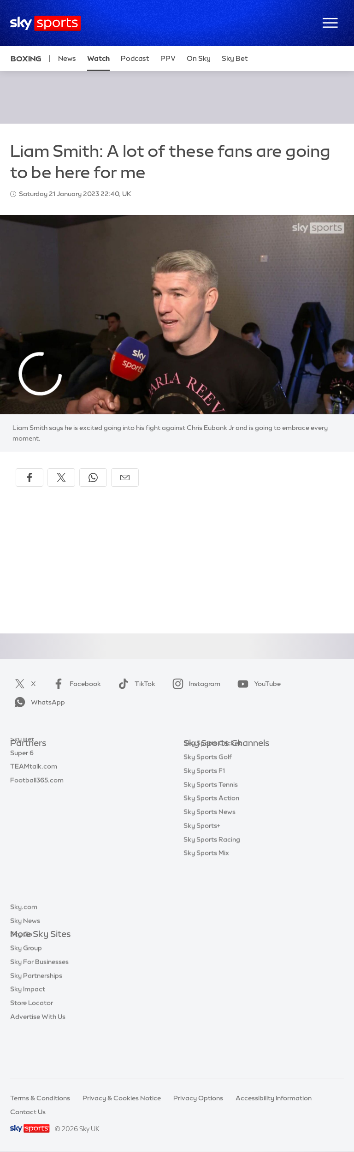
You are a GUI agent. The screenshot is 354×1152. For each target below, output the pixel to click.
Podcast (135, 58)
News (67, 58)
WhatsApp (38, 702)
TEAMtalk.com (33, 785)
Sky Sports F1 (204, 826)
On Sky (199, 58)
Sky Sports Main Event (217, 757)
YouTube (257, 684)
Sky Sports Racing (211, 895)
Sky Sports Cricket (212, 798)
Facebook (75, 684)
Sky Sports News (209, 867)
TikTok (134, 684)
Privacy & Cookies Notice (122, 1098)
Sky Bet (22, 757)
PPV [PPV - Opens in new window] (168, 58)
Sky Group (26, 989)
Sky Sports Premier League (224, 771)
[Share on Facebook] (29, 477)
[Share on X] (61, 477)
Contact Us (28, 1112)
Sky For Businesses (39, 1003)
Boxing (26, 58)
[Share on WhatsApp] (93, 477)
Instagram (194, 684)
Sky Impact (27, 1030)
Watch (98, 58)
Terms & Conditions (40, 1098)
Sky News (25, 962)
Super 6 (22, 771)
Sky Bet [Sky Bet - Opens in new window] (235, 58)
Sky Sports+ (201, 881)
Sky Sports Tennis (210, 840)
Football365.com (37, 798)
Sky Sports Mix (206, 908)
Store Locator (31, 1044)
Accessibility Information (274, 1098)
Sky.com (23, 948)
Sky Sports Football (214, 785)
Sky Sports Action (211, 853)
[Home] (45, 23)
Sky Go (21, 976)
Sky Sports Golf (207, 812)
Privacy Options (198, 1098)
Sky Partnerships (36, 1017)
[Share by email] (125, 477)
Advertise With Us (37, 1058)
